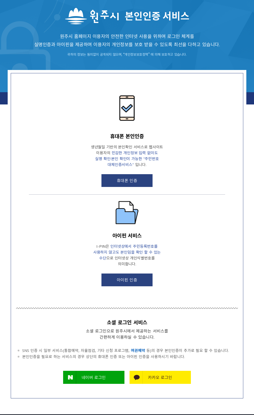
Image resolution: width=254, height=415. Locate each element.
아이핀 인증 (127, 280)
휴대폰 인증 (127, 180)
